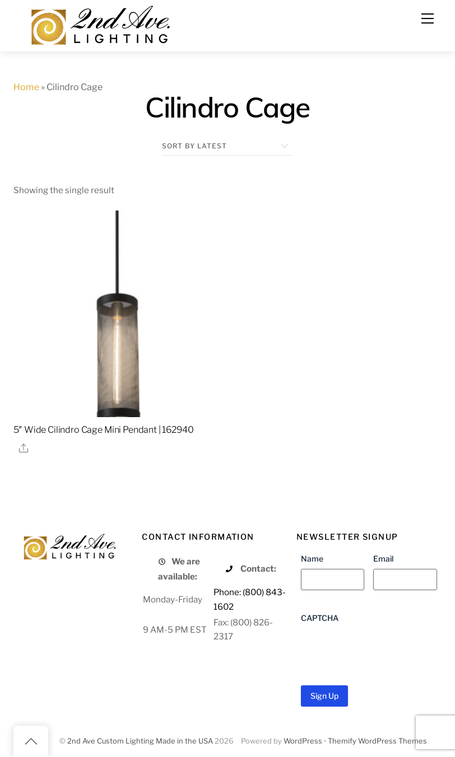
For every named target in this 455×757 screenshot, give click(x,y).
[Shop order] (227, 146)
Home (26, 87)
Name (312, 558)
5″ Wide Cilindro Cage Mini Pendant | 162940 (103, 429)
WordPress (303, 741)
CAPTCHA (319, 618)
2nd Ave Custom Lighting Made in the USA (140, 741)
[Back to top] (30, 741)
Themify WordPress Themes (377, 741)
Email (383, 558)
